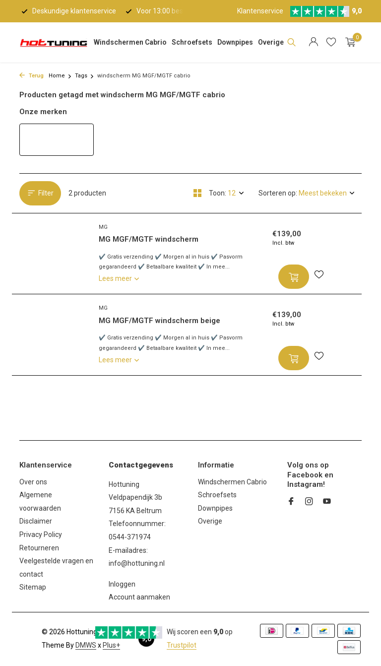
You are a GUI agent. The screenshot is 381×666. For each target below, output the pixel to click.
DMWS (85, 645)
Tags (84, 75)
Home (60, 75)
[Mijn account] (313, 42)
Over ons (33, 482)
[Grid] (197, 193)
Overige (271, 42)
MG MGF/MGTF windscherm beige (159, 320)
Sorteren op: (277, 193)
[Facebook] (291, 502)
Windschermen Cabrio (130, 42)
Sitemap (32, 587)
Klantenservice (260, 11)
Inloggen (122, 584)
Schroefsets (192, 42)
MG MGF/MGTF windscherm (148, 239)
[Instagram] (309, 502)
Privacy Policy (40, 534)
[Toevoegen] (293, 277)
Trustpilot (181, 645)
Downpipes (235, 42)
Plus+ (111, 645)
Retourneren (39, 548)
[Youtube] (327, 502)
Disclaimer (35, 521)
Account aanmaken (139, 597)
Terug (31, 75)
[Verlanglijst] (331, 42)
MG (103, 227)
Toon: (217, 193)
